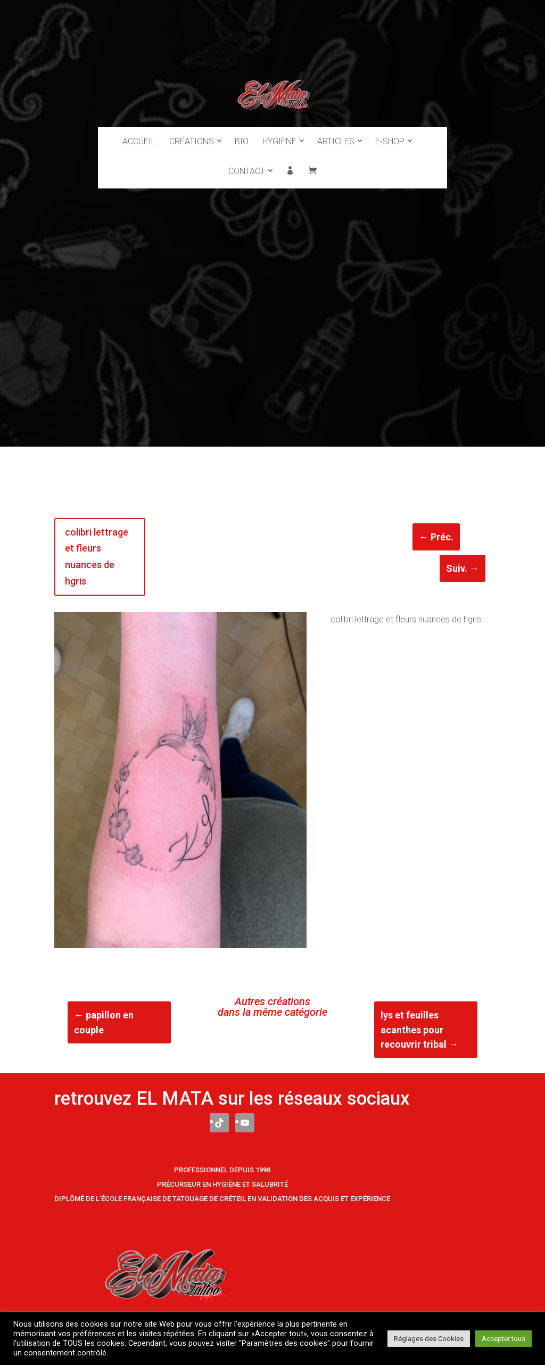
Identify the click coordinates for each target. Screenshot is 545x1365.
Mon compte (290, 162)
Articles (335, 131)
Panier (312, 162)
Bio (242, 131)
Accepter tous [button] (503, 1339)
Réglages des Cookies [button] (429, 1339)
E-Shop (389, 131)
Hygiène (279, 131)
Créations (191, 131)
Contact (246, 161)
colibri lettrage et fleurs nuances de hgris (96, 557)
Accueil (138, 131)
